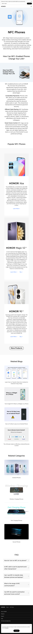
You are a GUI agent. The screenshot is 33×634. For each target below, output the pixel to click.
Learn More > (16, 208)
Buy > (21, 272)
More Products (16, 348)
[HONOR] (3, 607)
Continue (29, 3)
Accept (16, 630)
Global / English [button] (4, 3)
